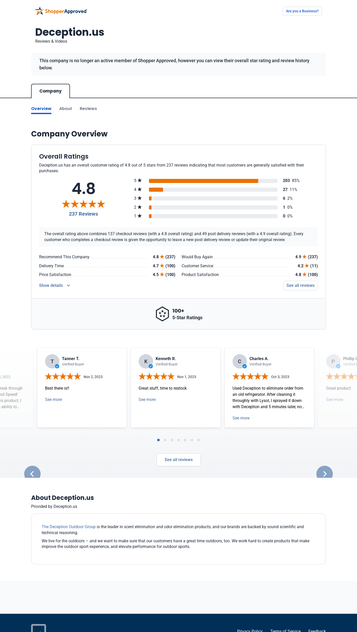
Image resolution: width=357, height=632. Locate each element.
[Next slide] (324, 474)
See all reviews (179, 459)
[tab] (158, 440)
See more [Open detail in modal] (53, 399)
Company (50, 91)
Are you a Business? (302, 11)
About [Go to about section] (65, 109)
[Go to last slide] (32, 474)
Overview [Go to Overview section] (41, 109)
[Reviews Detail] (54, 285)
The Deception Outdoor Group (69, 526)
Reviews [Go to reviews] (88, 109)
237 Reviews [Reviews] (83, 214)
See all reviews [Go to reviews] (301, 285)
